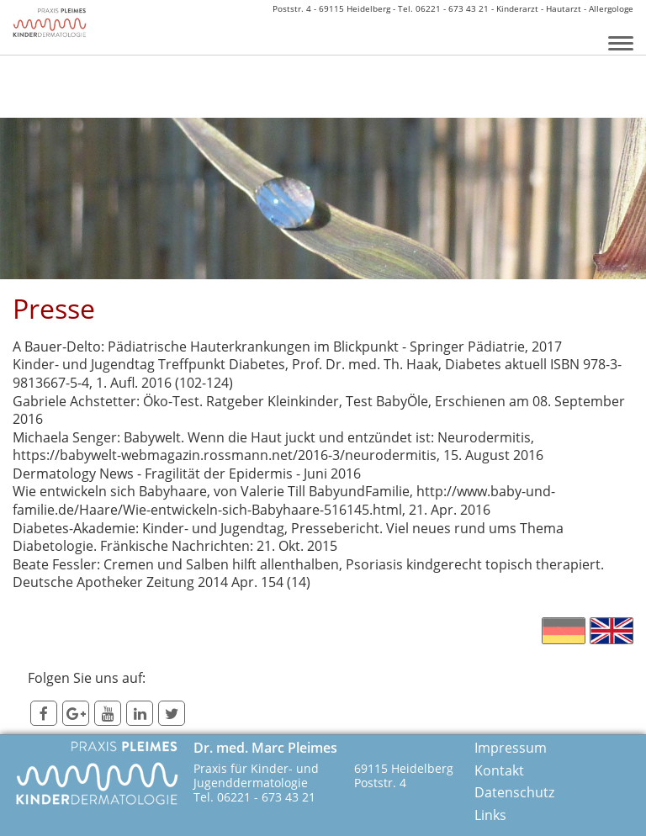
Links (490, 815)
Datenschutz (514, 793)
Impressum (510, 748)
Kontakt (499, 771)
